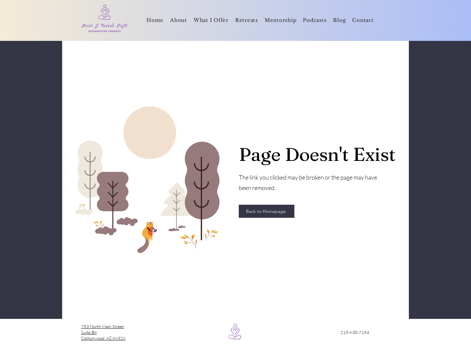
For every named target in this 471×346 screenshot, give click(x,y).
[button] (211, 20)
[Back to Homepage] (266, 211)
